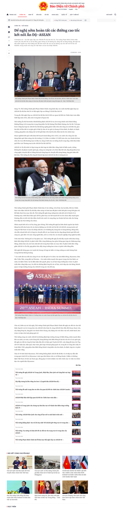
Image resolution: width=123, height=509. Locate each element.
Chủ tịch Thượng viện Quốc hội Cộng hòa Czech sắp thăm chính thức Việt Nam (73, 497)
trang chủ (11, 14)
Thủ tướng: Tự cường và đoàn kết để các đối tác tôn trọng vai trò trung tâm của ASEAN (41, 432)
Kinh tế (30, 14)
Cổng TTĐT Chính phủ (60, 20)
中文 (76, 9)
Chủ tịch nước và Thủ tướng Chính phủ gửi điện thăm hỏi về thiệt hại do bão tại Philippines (47, 473)
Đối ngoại (25, 25)
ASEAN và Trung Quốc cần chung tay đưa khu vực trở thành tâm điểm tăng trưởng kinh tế (42, 407)
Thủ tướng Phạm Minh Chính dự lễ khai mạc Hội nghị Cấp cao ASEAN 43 (39, 440)
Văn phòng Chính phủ (76, 20)
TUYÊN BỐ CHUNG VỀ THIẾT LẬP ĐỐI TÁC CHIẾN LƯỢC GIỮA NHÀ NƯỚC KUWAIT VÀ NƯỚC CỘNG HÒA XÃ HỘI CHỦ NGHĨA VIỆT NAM (74, 474)
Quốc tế (64, 14)
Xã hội (47, 14)
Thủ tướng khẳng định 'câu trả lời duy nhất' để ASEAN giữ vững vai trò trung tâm (42, 423)
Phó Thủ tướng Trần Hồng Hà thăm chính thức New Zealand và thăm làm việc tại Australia (18, 497)
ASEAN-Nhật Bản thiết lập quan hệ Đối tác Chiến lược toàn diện (36, 398)
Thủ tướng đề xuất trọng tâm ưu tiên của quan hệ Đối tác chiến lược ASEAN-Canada (43, 389)
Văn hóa (39, 14)
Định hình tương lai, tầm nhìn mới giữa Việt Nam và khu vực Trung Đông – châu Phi (47, 497)
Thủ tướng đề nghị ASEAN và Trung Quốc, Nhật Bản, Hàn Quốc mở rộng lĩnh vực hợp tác (42, 374)
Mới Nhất (109, 14)
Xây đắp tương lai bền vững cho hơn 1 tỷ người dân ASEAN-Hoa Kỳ (37, 381)
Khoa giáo (55, 14)
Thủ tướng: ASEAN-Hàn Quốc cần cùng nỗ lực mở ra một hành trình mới (39, 415)
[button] (47, 20)
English (71, 9)
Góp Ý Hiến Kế (74, 14)
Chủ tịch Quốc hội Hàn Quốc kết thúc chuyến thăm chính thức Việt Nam (18, 472)
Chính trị (22, 14)
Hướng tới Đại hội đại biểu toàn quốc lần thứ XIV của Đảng (27, 19)
